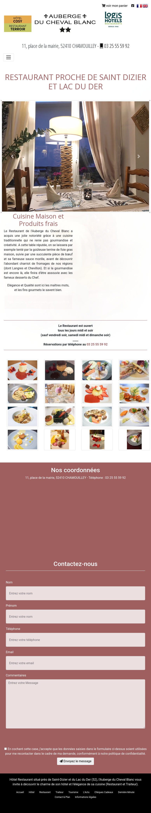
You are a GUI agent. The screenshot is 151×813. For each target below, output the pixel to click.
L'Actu (86, 792)
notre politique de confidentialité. (123, 753)
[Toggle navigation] (8, 57)
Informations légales (85, 797)
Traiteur (59, 792)
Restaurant (45, 792)
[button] (12, 156)
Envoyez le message (75, 761)
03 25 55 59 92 (114, 45)
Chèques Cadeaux (103, 792)
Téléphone (13, 629)
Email (10, 652)
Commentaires (16, 675)
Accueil (20, 792)
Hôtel (31, 792)
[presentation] (35, 739)
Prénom (11, 605)
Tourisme (73, 792)
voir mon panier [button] (115, 6)
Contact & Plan (62, 797)
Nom (9, 582)
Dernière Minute (126, 792)
